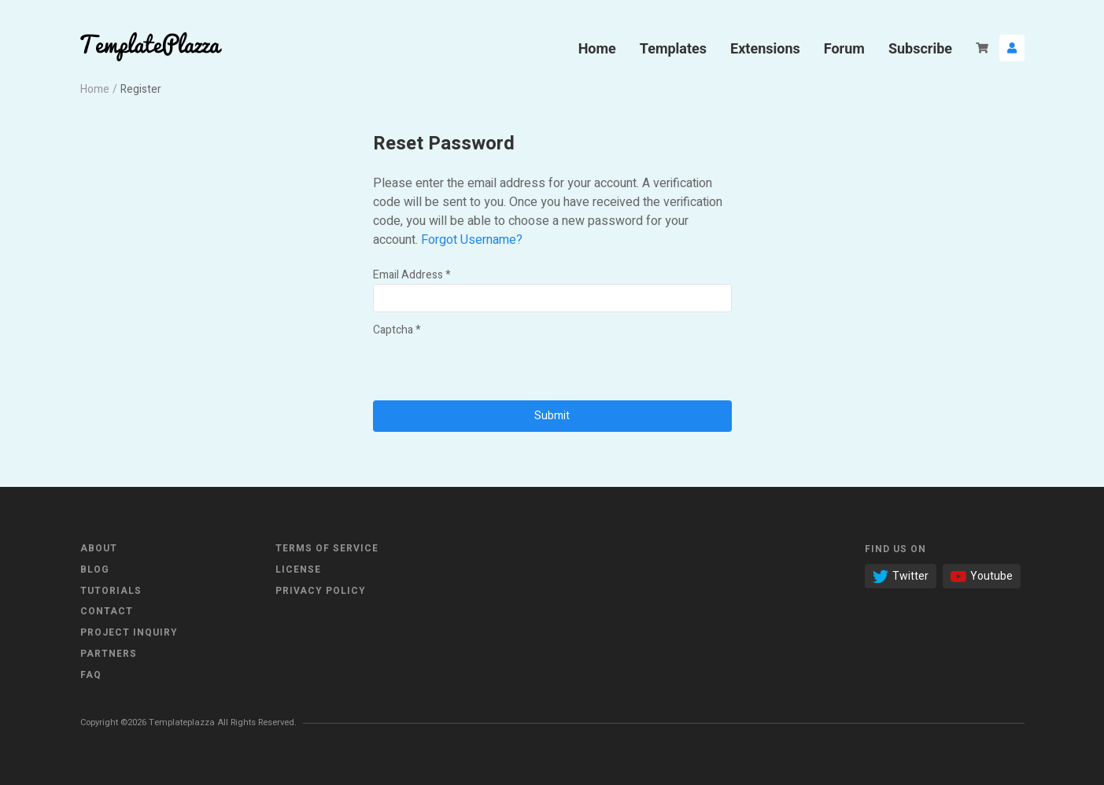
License (298, 569)
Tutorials (111, 591)
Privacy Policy (320, 591)
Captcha (397, 330)
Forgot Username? (471, 239)
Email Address (412, 275)
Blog (94, 569)
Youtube (982, 576)
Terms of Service (326, 548)
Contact (106, 611)
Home (597, 48)
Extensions (765, 48)
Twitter (901, 576)
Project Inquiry (129, 632)
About (98, 548)
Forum (844, 48)
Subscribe (920, 48)
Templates (673, 48)
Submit (552, 415)
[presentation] (492, 369)
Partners (108, 654)
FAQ (91, 675)
